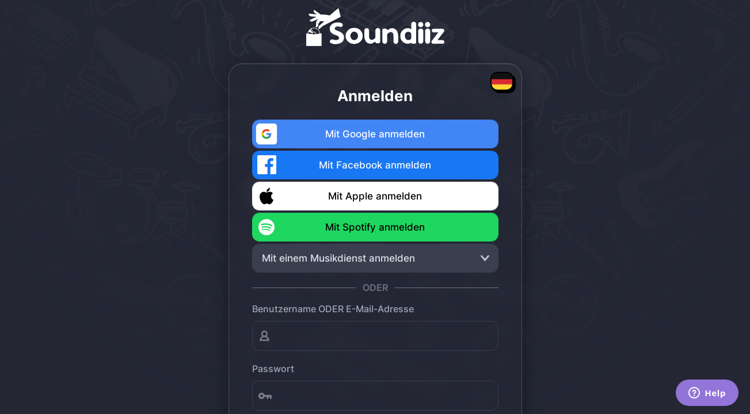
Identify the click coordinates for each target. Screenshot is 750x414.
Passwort (273, 368)
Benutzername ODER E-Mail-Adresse (333, 309)
